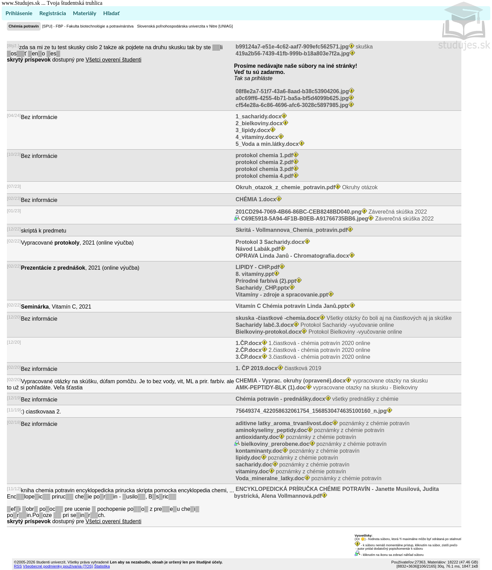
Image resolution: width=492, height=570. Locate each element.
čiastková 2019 (277, 368)
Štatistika (101, 566)
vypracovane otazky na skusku (331, 381)
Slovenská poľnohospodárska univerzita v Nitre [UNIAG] (185, 26)
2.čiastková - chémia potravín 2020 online (302, 350)
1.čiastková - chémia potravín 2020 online (302, 343)
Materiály (84, 13)
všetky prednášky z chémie (316, 399)
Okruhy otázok (306, 187)
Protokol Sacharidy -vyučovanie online (314, 325)
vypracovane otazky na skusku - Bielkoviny (326, 387)
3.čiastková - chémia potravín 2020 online (302, 357)
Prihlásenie (19, 13)
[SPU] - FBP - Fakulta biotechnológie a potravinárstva (88, 26)
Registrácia (52, 13)
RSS (18, 566)
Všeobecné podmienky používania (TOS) (58, 566)
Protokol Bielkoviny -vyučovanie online (318, 332)
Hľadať (111, 13)
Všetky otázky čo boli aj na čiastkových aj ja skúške (343, 318)
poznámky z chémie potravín (322, 423)
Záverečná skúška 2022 (330, 212)
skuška (303, 47)
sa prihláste (258, 78)
